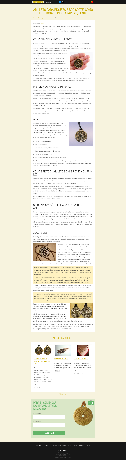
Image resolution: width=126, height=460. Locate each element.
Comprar (49, 432)
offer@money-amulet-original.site (63, 452)
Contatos (81, 445)
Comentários (39, 445)
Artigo (75, 445)
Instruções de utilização (59, 445)
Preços (88, 445)
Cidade (69, 445)
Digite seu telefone (37, 421)
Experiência (48, 445)
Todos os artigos (63, 394)
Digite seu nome (37, 413)
